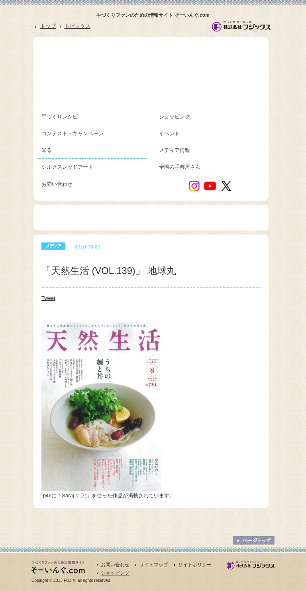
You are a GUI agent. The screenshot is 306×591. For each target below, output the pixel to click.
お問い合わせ (115, 564)
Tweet (48, 298)
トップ (48, 26)
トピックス (77, 26)
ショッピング (115, 573)
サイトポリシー (195, 564)
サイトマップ (153, 564)
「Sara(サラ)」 (74, 495)
